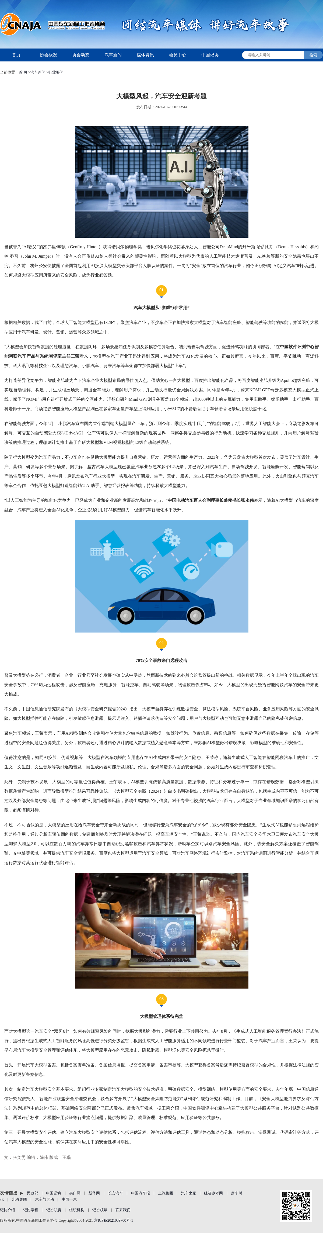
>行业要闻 (55, 72)
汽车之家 (188, 1193)
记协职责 (53, 1210)
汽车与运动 (44, 1199)
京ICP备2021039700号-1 (113, 1220)
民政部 (32, 1193)
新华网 (94, 1193)
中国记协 (210, 55)
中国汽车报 (140, 1193)
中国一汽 (69, 1199)
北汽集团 (19, 1199)
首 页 (23, 72)
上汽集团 (165, 1193)
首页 (16, 55)
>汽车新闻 (36, 72)
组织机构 (76, 1210)
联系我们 (123, 1210)
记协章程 (30, 1210)
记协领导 (99, 1210)
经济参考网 (213, 1193)
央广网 (74, 1193)
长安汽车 (115, 1193)
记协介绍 (7, 1210)
